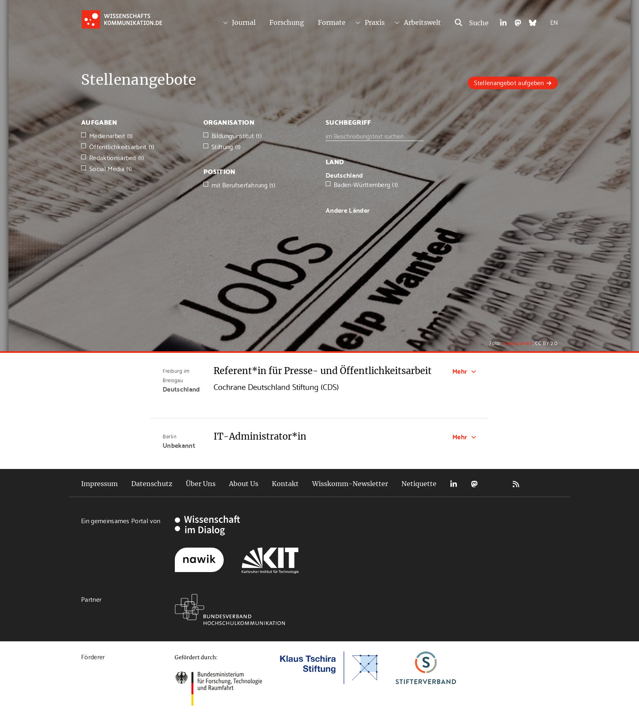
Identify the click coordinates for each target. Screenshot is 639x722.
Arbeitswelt (422, 22)
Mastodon (474, 484)
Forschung (286, 22)
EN (554, 21)
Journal (244, 22)
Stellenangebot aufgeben (509, 82)
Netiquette (418, 484)
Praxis (375, 22)
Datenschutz (151, 484)
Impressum (99, 484)
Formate (332, 22)
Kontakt (285, 484)
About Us (243, 484)
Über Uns (201, 484)
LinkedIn (453, 484)
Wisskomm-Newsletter (350, 484)
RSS (516, 484)
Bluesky (495, 484)
